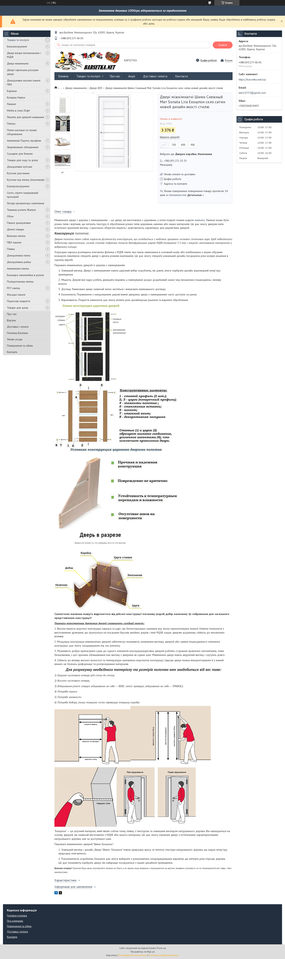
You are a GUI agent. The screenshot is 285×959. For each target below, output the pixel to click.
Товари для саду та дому (22, 160)
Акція (131, 76)
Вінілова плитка (16, 236)
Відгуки (11, 320)
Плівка (11, 249)
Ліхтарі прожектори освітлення (25, 203)
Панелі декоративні (19, 223)
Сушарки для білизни (20, 153)
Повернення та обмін (20, 345)
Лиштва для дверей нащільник (25, 117)
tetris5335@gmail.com (252, 93)
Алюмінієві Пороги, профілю (24, 140)
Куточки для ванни (18, 173)
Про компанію (15, 921)
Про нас (12, 314)
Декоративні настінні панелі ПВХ (23, 82)
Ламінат (11, 104)
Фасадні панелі (16, 294)
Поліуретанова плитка (20, 281)
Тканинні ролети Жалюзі (21, 210)
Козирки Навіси (16, 97)
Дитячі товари (15, 229)
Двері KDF (95, 88)
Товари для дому (17, 307)
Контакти (12, 352)
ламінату (200, 220)
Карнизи (12, 91)
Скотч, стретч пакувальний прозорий (22, 195)
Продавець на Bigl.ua (142, 951)
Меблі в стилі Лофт (18, 110)
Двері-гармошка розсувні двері (22, 72)
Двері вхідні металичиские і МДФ (24, 55)
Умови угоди (14, 339)
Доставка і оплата (17, 326)
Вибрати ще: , (186, 154)
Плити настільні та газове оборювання (22, 132)
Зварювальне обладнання (22, 147)
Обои (10, 216)
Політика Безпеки (17, 333)
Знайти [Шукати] (222, 45)
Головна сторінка (17, 915)
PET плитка (13, 288)
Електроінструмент (18, 186)
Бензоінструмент (17, 46)
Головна (63, 76)
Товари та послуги (18, 40)
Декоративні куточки (19, 166)
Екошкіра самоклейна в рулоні (25, 275)
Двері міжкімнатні (17, 63)
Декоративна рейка (19, 262)
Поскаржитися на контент (132, 955)
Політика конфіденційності (164, 955)
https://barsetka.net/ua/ (252, 79)
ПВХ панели (14, 242)
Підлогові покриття (18, 301)
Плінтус (11, 123)
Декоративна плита (18, 255)
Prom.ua (161, 948)
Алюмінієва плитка (18, 268)
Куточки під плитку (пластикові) (25, 180)
